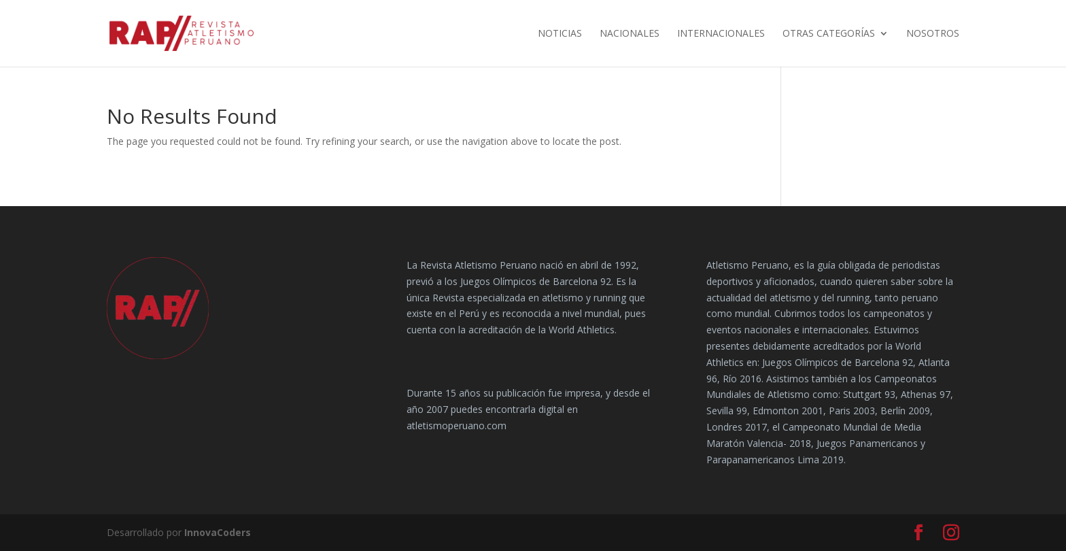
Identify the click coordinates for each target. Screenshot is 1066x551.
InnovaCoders (217, 532)
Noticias (560, 34)
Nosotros (932, 34)
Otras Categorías (829, 34)
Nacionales (629, 34)
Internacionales (721, 34)
